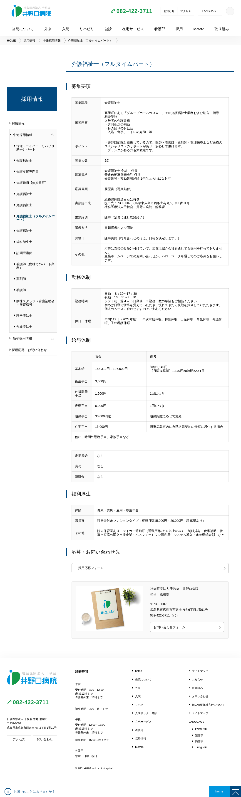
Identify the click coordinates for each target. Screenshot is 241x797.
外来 (48, 29)
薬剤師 (21, 279)
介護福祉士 (24, 160)
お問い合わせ (200, 696)
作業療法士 (24, 327)
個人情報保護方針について (208, 704)
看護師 (21, 290)
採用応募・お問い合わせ (29, 350)
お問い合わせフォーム (169, 627)
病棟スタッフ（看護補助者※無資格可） (35, 302)
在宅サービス (133, 29)
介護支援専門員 (27, 171)
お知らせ (169, 11)
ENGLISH (201, 729)
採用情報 (29, 40)
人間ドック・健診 (146, 713)
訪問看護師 (24, 253)
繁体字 (199, 735)
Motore (198, 29)
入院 (65, 29)
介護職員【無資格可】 (32, 183)
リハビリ (87, 29)
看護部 (159, 29)
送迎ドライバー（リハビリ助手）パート (35, 147)
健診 (108, 29)
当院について (23, 29)
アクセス (185, 11)
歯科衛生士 (24, 242)
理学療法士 (24, 315)
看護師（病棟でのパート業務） (35, 265)
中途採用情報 (52, 40)
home (138, 671)
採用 (179, 29)
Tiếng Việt (201, 747)
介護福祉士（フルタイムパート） (35, 217)
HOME (11, 40)
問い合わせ (45, 739)
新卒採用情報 (22, 338)
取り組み (221, 29)
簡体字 (199, 741)
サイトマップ (200, 671)
